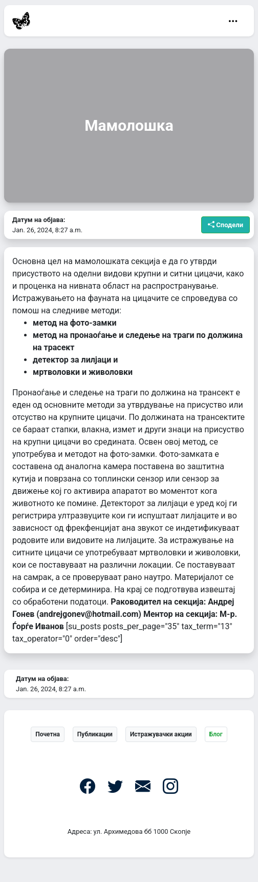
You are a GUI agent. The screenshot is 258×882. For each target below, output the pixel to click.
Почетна (47, 734)
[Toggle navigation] (233, 21)
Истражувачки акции (161, 734)
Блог (216, 734)
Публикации (95, 734)
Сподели (225, 225)
